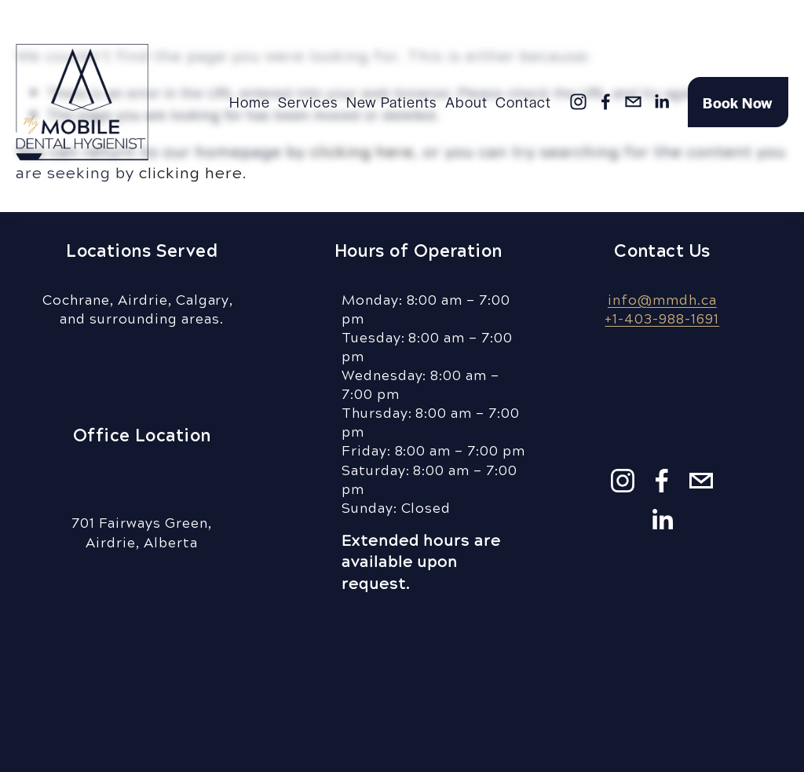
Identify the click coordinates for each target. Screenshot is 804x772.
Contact (523, 101)
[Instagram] (578, 102)
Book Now (738, 102)
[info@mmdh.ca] (633, 102)
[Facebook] (606, 102)
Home (249, 101)
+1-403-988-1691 (662, 318)
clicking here (191, 172)
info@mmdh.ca (662, 299)
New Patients (391, 101)
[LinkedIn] (661, 102)
